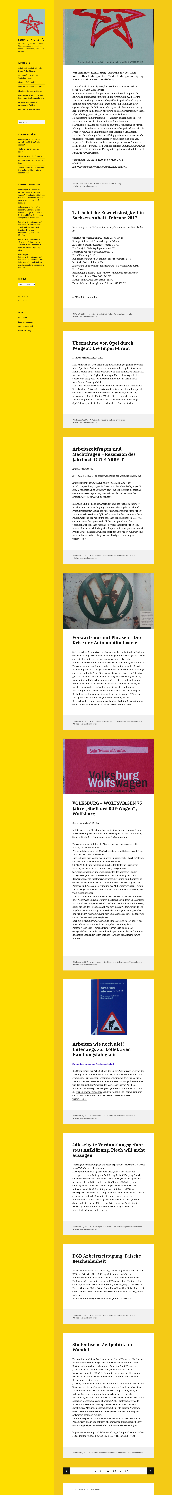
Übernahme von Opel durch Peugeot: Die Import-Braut (102, 345)
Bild (76, 183)
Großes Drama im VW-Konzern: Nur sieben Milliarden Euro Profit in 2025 (31, 170)
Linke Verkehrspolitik (27, 82)
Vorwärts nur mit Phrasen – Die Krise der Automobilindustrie (106, 639)
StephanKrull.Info (31, 39)
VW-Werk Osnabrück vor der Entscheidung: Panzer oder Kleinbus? (30, 200)
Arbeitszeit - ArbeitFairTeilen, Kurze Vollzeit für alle (110, 314)
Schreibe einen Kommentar (85, 186)
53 (115, 1469)
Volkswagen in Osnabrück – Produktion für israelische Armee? (29, 142)
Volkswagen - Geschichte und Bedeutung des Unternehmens (117, 721)
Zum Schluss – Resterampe (29, 109)
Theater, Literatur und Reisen (30, 91)
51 (102, 1469)
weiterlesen (131, 403)
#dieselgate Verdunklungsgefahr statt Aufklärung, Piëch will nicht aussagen (108, 1150)
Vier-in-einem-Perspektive (89, 1092)
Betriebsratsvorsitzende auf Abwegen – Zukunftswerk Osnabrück (30, 225)
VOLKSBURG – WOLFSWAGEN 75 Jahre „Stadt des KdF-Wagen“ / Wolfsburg (107, 808)
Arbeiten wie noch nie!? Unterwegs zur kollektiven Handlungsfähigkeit (101, 1049)
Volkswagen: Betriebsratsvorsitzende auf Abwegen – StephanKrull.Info (30, 257)
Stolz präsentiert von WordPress (86, 1489)
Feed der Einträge (25, 322)
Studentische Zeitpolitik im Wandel (102, 1346)
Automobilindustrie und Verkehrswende (108, 420)
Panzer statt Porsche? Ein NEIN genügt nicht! (29, 247)
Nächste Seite (150, 1470)
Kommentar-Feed (25, 326)
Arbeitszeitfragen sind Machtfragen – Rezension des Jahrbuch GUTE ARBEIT (103, 454)
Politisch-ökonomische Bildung (31, 86)
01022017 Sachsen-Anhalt (85, 297)
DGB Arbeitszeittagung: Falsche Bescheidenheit (106, 1258)
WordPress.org (24, 330)
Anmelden (22, 317)
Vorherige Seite (66, 1470)
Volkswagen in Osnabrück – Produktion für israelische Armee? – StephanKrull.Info (29, 192)
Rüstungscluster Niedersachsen (31, 156)
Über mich (22, 300)
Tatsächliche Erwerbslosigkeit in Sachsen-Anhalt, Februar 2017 (108, 215)
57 (127, 1469)
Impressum (23, 296)
